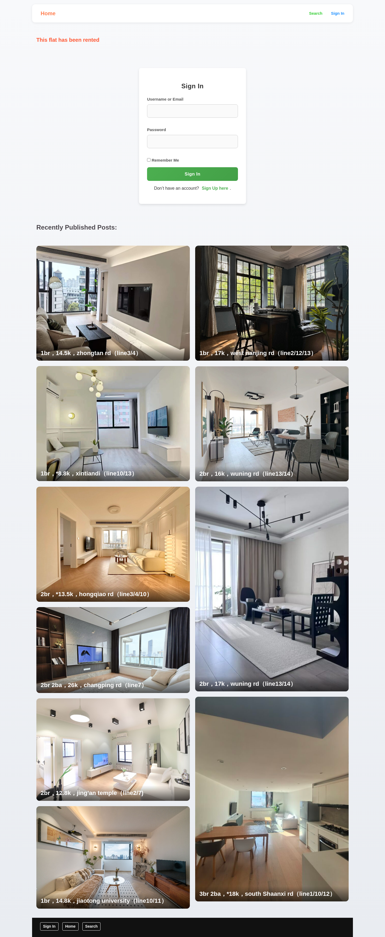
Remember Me (163, 160)
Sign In (337, 13)
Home (48, 13)
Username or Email (165, 99)
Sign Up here (215, 188)
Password (156, 129)
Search (315, 13)
